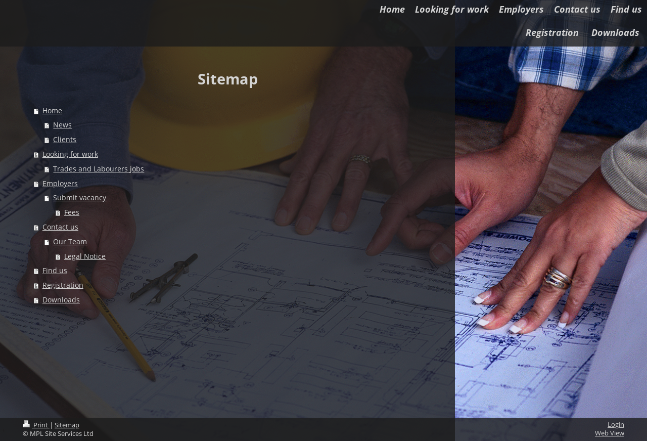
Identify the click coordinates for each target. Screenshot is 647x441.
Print (36, 425)
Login (616, 424)
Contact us (60, 227)
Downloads (61, 299)
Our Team (70, 241)
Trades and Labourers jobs (98, 168)
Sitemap (67, 425)
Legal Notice (85, 256)
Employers (60, 183)
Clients (64, 139)
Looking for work (70, 154)
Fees (71, 212)
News (62, 124)
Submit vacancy (79, 197)
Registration (62, 285)
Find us (54, 270)
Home (52, 110)
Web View (609, 433)
